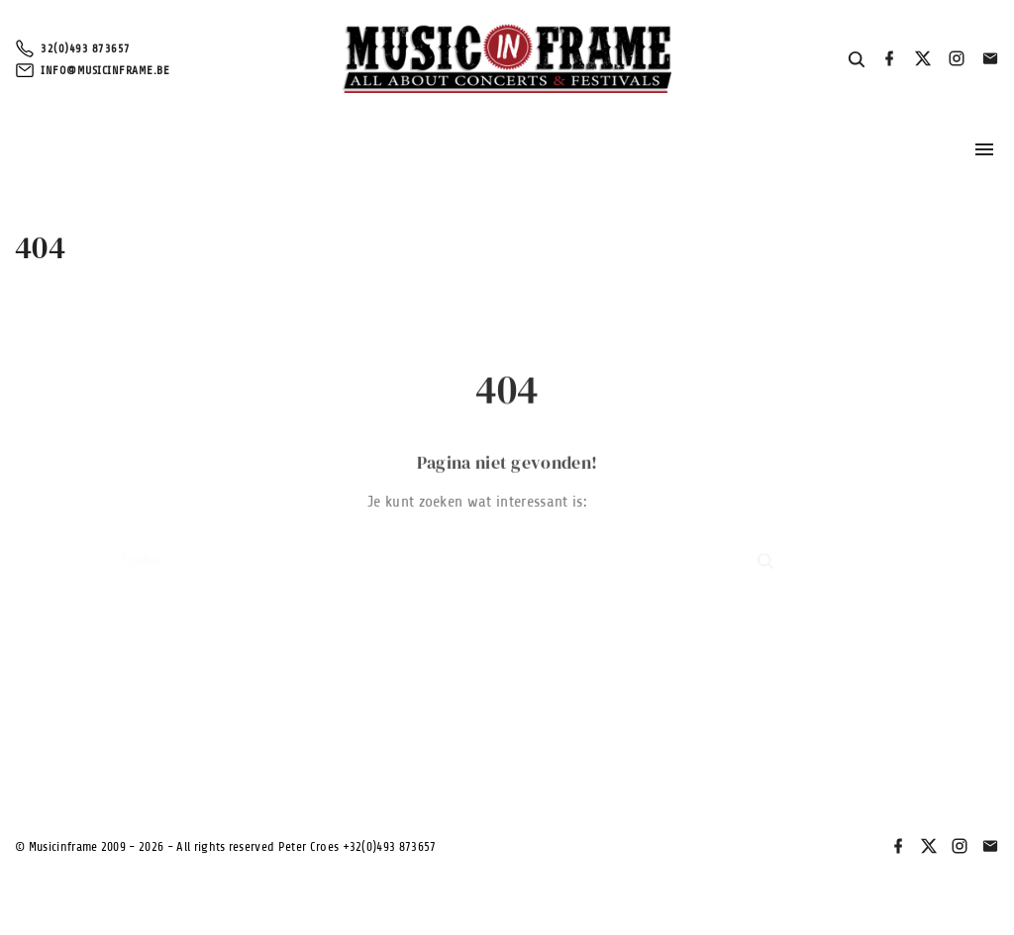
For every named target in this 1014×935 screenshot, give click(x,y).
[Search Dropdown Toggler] (857, 60)
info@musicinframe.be (105, 70)
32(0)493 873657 (86, 48)
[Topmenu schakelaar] (984, 149)
